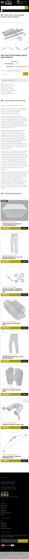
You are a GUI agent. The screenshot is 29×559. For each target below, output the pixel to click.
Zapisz (26, 74)
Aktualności (4, 507)
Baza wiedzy (4, 505)
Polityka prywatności (6, 528)
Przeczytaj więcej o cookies (12, 557)
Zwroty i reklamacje (6, 512)
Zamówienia (4, 526)
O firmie (3, 503)
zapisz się (23, 541)
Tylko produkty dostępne (7, 11)
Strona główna (4, 22)
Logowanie (3, 523)
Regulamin (3, 511)
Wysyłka (3, 509)
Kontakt (3, 514)
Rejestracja (4, 524)
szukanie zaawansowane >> (21, 10)
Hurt (2, 521)
